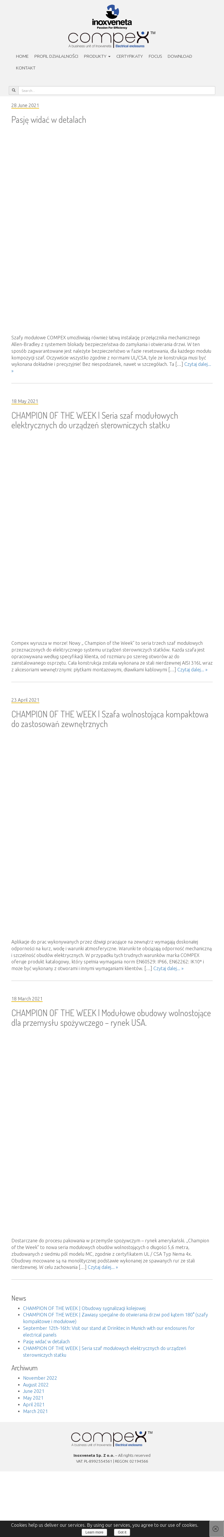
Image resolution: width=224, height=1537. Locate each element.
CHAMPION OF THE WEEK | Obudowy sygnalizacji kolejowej (84, 1308)
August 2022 (36, 1384)
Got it (122, 1532)
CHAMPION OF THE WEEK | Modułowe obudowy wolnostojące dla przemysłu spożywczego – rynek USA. (111, 1017)
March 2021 (35, 1411)
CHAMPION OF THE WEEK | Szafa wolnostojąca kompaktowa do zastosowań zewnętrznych (110, 718)
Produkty (97, 56)
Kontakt (26, 67)
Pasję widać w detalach (48, 119)
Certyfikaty (129, 56)
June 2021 (33, 1391)
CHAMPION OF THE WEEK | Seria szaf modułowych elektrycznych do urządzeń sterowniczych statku (94, 420)
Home (22, 56)
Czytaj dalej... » (192, 669)
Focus (155, 56)
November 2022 (40, 1378)
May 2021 (33, 1397)
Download (180, 56)
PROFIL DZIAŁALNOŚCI (56, 56)
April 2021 (34, 1404)
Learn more (94, 1532)
